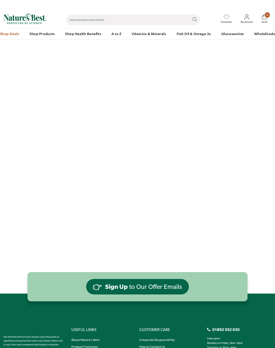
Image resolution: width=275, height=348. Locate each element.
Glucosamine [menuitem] (232, 33)
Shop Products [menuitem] (42, 33)
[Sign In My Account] (247, 18)
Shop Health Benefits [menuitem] (83, 33)
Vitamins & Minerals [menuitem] (149, 33)
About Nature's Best (85, 340)
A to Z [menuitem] (116, 33)
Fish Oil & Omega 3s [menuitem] (194, 33)
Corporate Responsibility (157, 340)
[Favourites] (226, 18)
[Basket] (264, 18)
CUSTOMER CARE (154, 329)
